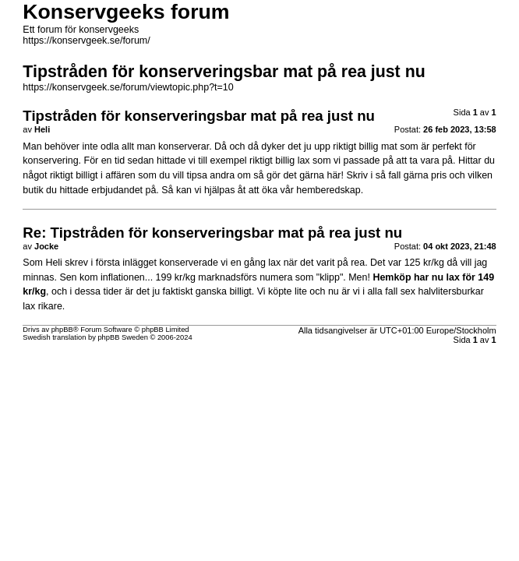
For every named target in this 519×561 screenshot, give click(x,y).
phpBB (62, 329)
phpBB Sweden (122, 337)
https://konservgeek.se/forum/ (86, 40)
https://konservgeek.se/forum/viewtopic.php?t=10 (128, 87)
